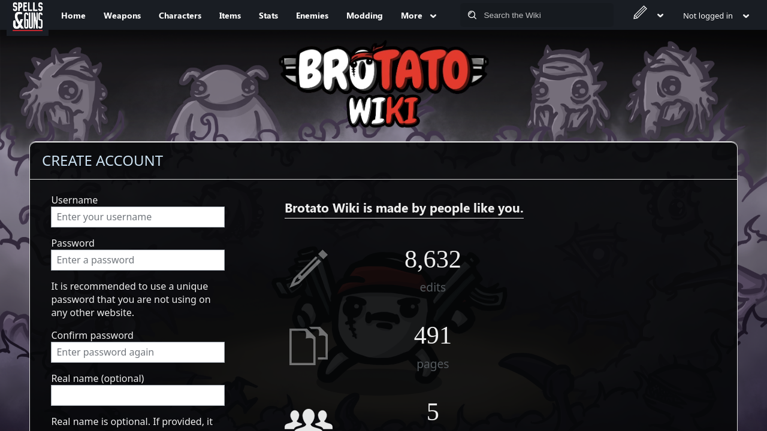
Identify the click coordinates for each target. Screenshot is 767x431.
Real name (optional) (97, 378)
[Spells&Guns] (28, 15)
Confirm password (92, 335)
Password (72, 243)
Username (74, 200)
